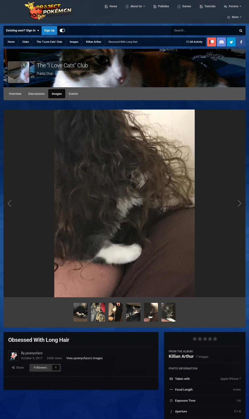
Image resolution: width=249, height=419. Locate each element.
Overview (15, 93)
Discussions (36, 93)
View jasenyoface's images (84, 358)
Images (57, 93)
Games (189, 11)
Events (73, 93)
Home (116, 11)
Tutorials (213, 11)
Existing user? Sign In (22, 30)
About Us (139, 11)
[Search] (191, 30)
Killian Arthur (181, 356)
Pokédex (166, 11)
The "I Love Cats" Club (62, 65)
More (235, 11)
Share (18, 367)
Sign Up (49, 30)
